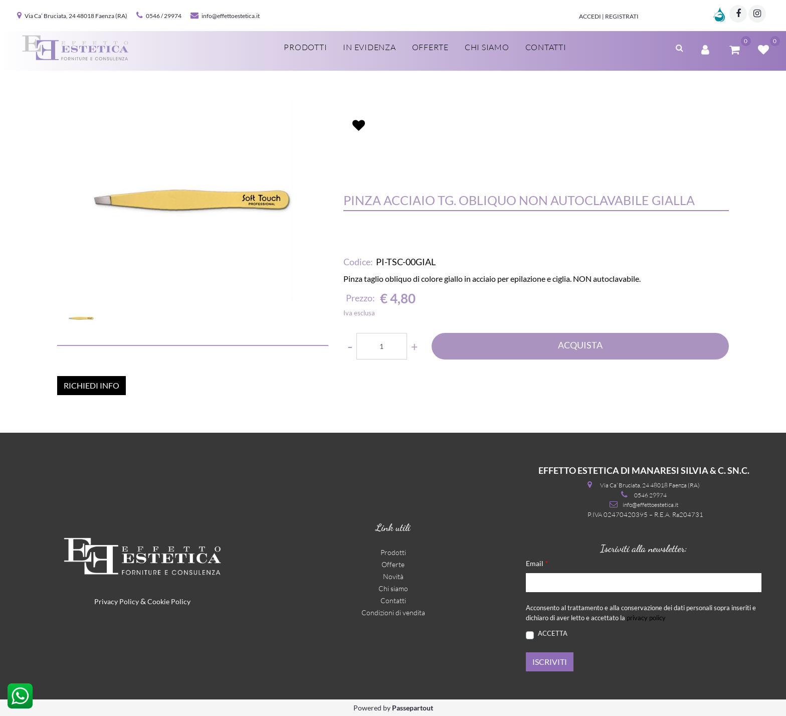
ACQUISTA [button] (580, 344)
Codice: (358, 261)
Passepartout (412, 707)
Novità (393, 576)
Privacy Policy (116, 601)
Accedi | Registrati (609, 16)
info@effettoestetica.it (231, 16)
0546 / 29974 (163, 16)
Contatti (545, 47)
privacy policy (646, 618)
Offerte (430, 47)
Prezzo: (360, 297)
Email (537, 563)
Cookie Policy (168, 601)
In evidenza (369, 47)
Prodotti (305, 47)
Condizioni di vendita (393, 612)
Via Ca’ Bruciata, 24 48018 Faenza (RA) (76, 16)
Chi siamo (487, 47)
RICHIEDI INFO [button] (91, 385)
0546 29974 (650, 495)
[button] (679, 47)
